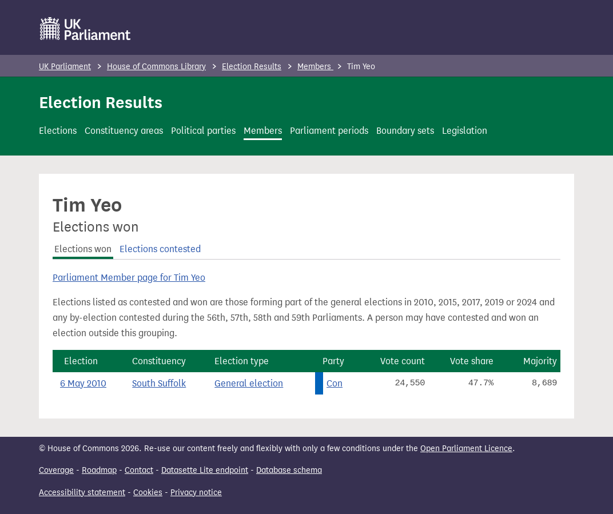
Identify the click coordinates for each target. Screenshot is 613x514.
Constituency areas (124, 130)
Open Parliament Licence (466, 448)
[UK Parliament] (85, 28)
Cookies (147, 492)
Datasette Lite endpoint (204, 470)
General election (248, 383)
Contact (139, 470)
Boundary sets (405, 130)
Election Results (251, 66)
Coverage (56, 470)
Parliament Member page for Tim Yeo (129, 277)
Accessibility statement (82, 492)
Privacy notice (196, 492)
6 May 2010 (83, 383)
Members (315, 66)
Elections (58, 130)
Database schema (289, 470)
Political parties (203, 130)
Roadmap (99, 470)
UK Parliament (65, 66)
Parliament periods (329, 130)
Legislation (464, 130)
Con (335, 383)
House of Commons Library (156, 66)
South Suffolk (159, 383)
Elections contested (160, 249)
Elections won (83, 249)
